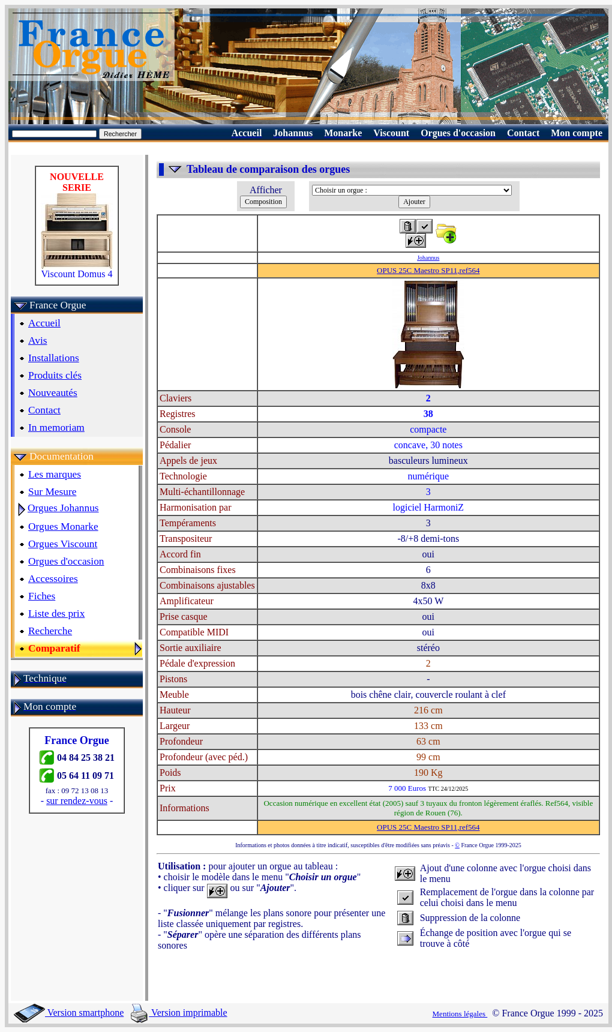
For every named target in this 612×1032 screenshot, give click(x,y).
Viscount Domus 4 (77, 269)
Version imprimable (179, 1012)
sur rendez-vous (76, 801)
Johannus (428, 257)
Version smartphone (69, 1012)
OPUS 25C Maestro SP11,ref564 (428, 270)
